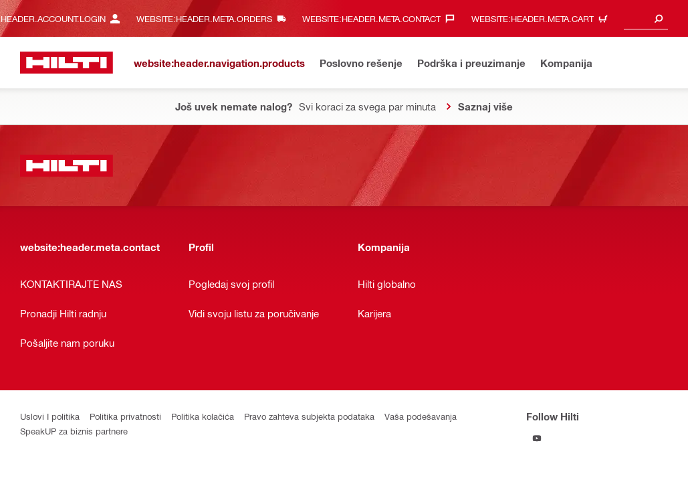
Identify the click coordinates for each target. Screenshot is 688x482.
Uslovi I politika (50, 416)
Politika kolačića (202, 416)
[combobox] (646, 18)
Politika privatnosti (125, 416)
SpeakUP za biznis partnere (74, 431)
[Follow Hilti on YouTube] (537, 438)
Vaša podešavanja (420, 416)
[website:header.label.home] (66, 63)
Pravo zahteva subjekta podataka (309, 416)
